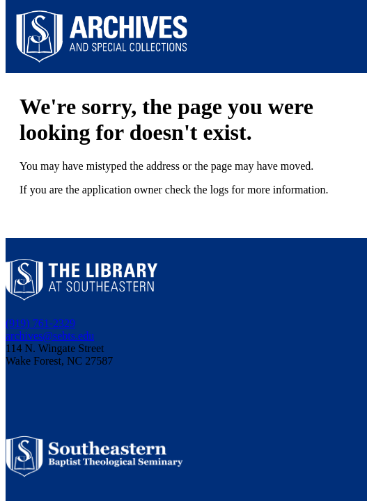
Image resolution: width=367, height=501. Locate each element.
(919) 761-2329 (40, 323)
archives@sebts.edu (50, 336)
